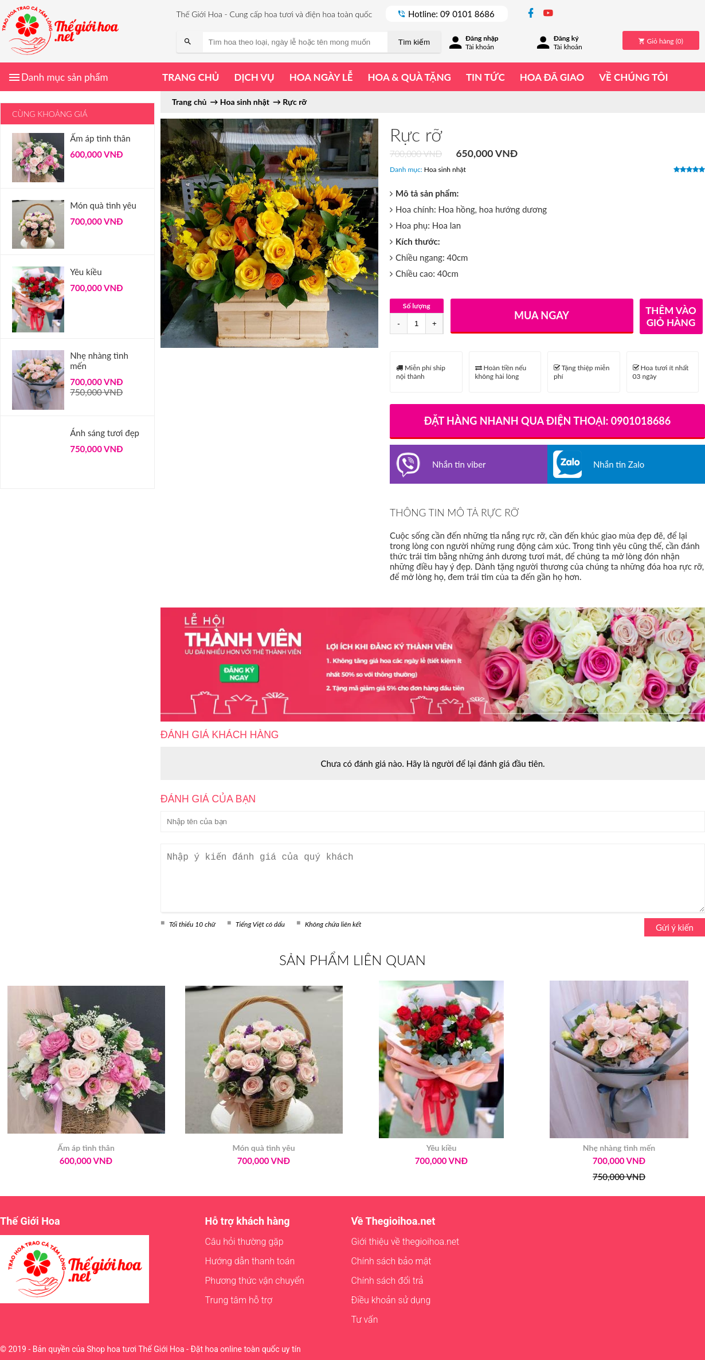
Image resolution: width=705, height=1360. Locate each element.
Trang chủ (190, 77)
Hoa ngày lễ (321, 77)
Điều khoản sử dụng (390, 1300)
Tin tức (485, 77)
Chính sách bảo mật (391, 1261)
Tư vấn (364, 1319)
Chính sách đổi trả (387, 1280)
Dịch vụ (254, 77)
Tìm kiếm (414, 42)
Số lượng (416, 305)
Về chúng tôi (633, 77)
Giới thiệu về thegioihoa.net (405, 1241)
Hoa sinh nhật (445, 169)
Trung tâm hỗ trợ (239, 1300)
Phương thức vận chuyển (254, 1280)
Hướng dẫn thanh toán (250, 1261)
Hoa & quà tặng (409, 77)
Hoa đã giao (552, 77)
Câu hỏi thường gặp (244, 1241)
